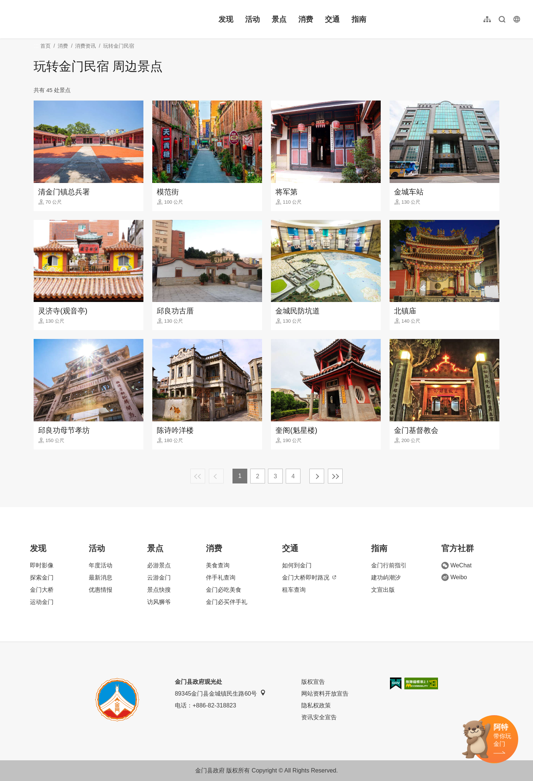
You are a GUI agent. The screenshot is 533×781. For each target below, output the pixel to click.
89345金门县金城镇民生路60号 (220, 693)
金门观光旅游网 (57, 19)
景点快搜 (159, 590)
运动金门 (42, 602)
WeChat (456, 565)
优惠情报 (100, 590)
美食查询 (218, 565)
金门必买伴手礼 (226, 602)
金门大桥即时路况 (309, 577)
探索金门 (42, 577)
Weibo (454, 577)
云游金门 (159, 577)
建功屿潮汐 (386, 577)
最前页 (197, 476)
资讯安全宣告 (319, 717)
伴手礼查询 (220, 577)
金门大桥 (42, 590)
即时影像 (42, 565)
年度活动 (100, 565)
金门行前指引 (389, 565)
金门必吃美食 (223, 590)
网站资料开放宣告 (325, 693)
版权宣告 (313, 682)
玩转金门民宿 (118, 46)
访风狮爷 (159, 602)
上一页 (216, 476)
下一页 (316, 476)
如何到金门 (297, 565)
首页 (45, 46)
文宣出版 (383, 590)
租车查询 (294, 590)
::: (11, 4)
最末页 (335, 476)
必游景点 (159, 565)
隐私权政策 (316, 705)
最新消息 (100, 577)
